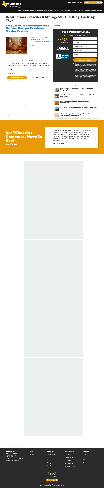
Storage (49, 463)
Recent (60, 85)
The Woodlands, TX (70, 466)
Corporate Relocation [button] (64, 11)
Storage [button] (77, 11)
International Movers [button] (44, 11)
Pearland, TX (68, 460)
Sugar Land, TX (69, 463)
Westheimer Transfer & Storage (15, 34)
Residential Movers (52, 454)
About (84, 454)
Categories (75, 85)
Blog (84, 457)
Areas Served (69, 452)
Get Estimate (93, 2)
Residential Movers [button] (26, 11)
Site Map (55, 484)
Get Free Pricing (85, 60)
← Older (9, 116)
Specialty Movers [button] (89, 11)
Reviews (85, 463)
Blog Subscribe (17, 78)
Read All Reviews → (12, 144)
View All (49, 465)
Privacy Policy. (86, 77)
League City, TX (69, 457)
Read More (32, 45)
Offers (84, 460)
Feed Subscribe (39, 78)
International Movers (52, 457)
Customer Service (34, 457)
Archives (91, 85)
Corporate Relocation (52, 460)
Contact (31, 454)
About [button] (99, 11)
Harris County (68, 454)
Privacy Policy (50, 484)
